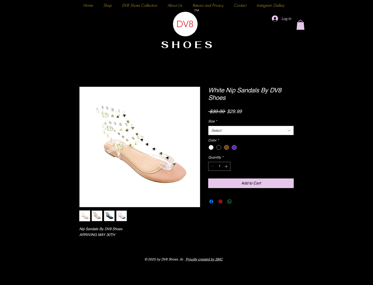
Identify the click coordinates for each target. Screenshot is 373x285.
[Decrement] (212, 166)
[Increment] (227, 166)
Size (212, 121)
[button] (300, 25)
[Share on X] (239, 201)
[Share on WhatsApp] (230, 201)
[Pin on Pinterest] (220, 201)
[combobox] (251, 130)
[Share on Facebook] (211, 201)
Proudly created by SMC (204, 259)
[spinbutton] (219, 166)
